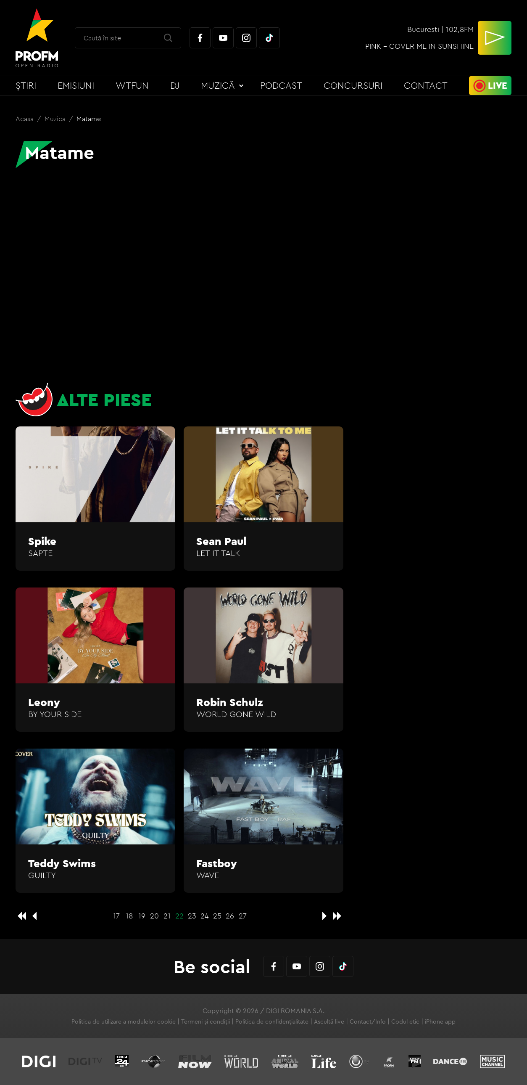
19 (141, 916)
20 (154, 916)
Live (497, 85)
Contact (426, 85)
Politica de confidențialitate (271, 1021)
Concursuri (353, 85)
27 (243, 916)
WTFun (132, 85)
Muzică (218, 85)
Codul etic (405, 1021)
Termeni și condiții (205, 1021)
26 (230, 916)
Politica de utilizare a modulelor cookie (123, 1021)
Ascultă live (329, 1021)
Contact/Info (368, 1021)
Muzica (56, 118)
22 (179, 916)
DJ (174, 85)
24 (204, 916)
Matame (88, 118)
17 (116, 916)
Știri (26, 85)
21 (167, 916)
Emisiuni (76, 85)
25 (217, 916)
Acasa (25, 118)
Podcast (281, 85)
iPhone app (440, 1021)
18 (129, 916)
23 (192, 916)
